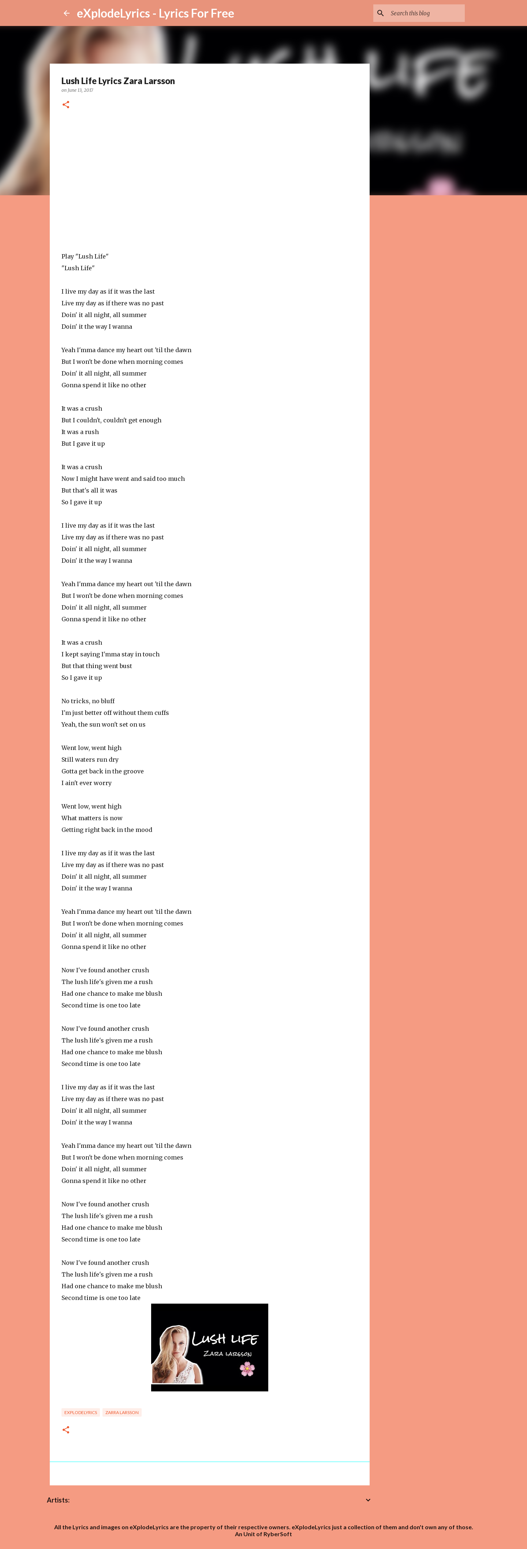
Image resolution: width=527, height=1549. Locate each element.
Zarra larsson (122, 1412)
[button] (65, 105)
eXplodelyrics (80, 1412)
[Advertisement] (209, 176)
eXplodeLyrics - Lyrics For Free (155, 13)
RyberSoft (278, 1533)
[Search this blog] (426, 13)
